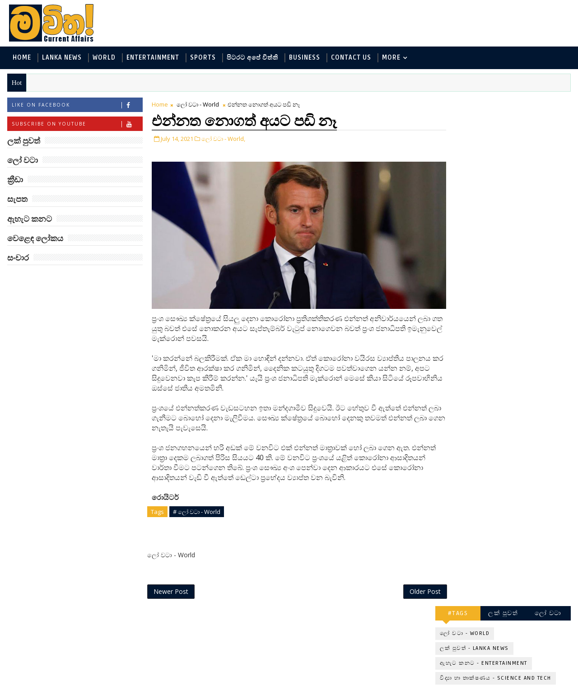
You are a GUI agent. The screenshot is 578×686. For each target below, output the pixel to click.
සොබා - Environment (525, 197)
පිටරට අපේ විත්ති (252, 58)
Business (304, 58)
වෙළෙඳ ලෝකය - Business (479, 212)
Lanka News (61, 58)
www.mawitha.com (110, 680)
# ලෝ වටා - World (196, 503)
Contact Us (351, 58)
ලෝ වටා (548, 103)
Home (21, 58)
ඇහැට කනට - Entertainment (484, 152)
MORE (391, 58)
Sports (202, 58)
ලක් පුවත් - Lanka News (474, 138)
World (103, 58)
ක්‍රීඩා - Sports (461, 197)
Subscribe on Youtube (76, 124)
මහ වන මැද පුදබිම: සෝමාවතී (514, 410)
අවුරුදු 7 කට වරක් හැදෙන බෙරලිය (512, 556)
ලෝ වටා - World (197, 105)
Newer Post (170, 583)
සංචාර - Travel (515, 227)
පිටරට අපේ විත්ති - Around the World (496, 182)
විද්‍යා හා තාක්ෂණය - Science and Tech (496, 167)
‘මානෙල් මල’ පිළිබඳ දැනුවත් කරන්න (514, 264)
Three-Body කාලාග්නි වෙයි (517, 374)
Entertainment (152, 58)
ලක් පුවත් (503, 103)
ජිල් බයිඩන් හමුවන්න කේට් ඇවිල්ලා (517, 447)
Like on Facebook (76, 105)
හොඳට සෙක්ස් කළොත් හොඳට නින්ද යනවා (518, 483)
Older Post (405, 583)
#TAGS (458, 103)
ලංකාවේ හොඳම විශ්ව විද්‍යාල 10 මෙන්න (517, 300)
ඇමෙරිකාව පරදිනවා (515, 332)
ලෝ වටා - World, (223, 139)
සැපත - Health (461, 227)
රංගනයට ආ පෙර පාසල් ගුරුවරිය (520, 593)
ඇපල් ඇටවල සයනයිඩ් (519, 515)
